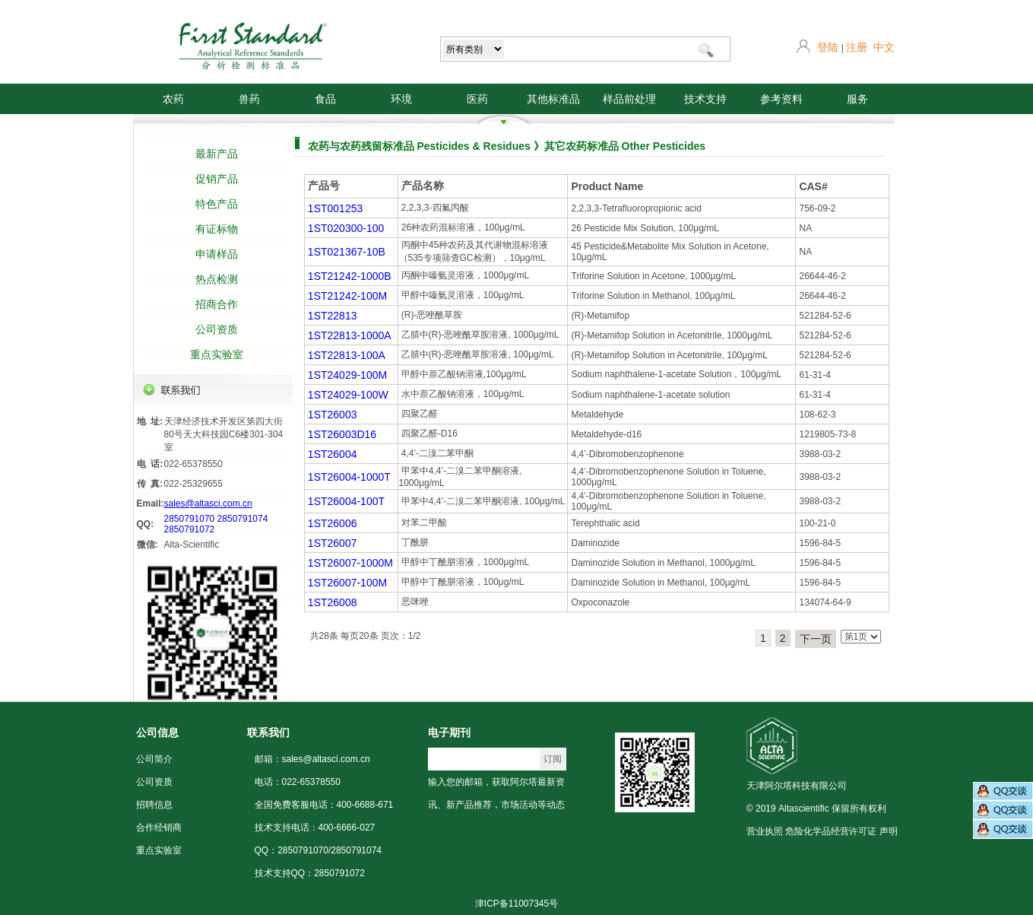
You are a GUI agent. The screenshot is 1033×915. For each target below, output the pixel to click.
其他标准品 (553, 99)
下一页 (816, 639)
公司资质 (216, 329)
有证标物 (216, 229)
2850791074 (242, 518)
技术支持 (705, 99)
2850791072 (189, 529)
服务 (857, 99)
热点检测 (216, 279)
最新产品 (216, 154)
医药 (477, 99)
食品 (325, 99)
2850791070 (189, 518)
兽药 (249, 99)
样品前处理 (629, 99)
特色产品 (216, 204)
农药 (173, 99)
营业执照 (764, 831)
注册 (856, 47)
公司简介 (154, 759)
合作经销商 (159, 827)
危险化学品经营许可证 (830, 831)
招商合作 (216, 304)
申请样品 (216, 254)
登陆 (827, 47)
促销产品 (216, 179)
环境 (401, 99)
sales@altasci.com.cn (208, 503)
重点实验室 (216, 354)
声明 (888, 831)
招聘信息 (154, 804)
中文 (884, 47)
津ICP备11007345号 (516, 903)
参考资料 (781, 99)
